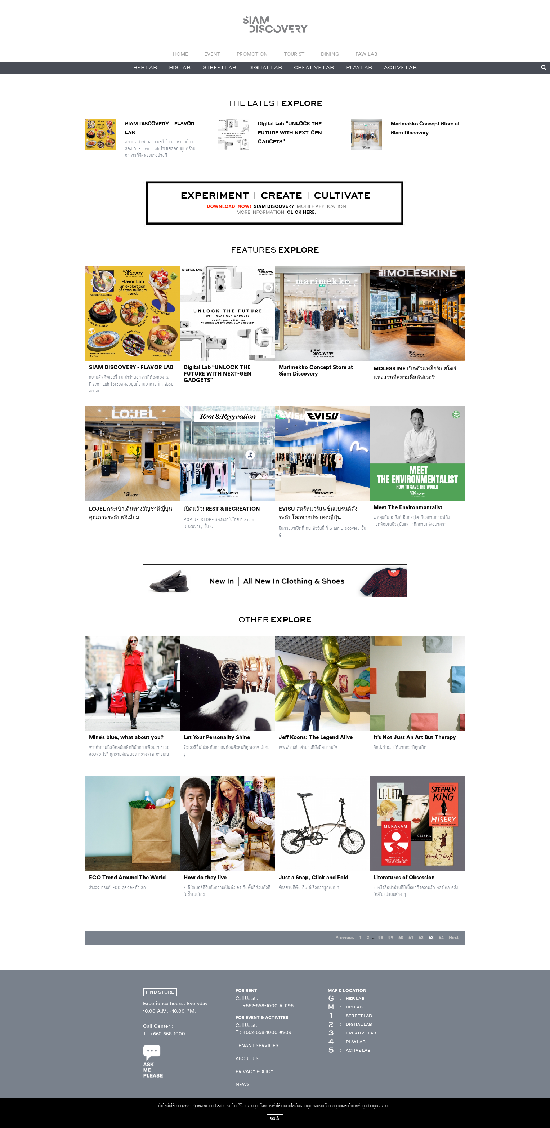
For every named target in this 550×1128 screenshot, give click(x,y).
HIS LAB (180, 68)
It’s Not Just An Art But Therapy (415, 737)
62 (421, 937)
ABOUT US (247, 1058)
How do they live (205, 877)
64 (441, 937)
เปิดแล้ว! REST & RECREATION (222, 509)
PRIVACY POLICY (254, 1071)
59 (390, 937)
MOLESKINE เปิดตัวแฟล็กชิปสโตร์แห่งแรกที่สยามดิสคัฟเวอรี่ (415, 373)
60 (400, 937)
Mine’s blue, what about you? (126, 737)
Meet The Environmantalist (408, 507)
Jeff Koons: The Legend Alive (316, 737)
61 (410, 937)
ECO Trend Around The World (127, 877)
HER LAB (145, 68)
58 (380, 937)
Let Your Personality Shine (217, 737)
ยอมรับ (275, 1118)
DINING (330, 54)
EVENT (212, 54)
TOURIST (294, 54)
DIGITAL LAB (265, 68)
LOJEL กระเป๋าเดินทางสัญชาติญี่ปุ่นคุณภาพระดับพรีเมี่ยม (130, 513)
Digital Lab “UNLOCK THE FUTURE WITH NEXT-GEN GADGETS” (290, 132)
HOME (180, 54)
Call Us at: (246, 1025)
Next (454, 937)
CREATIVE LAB (314, 68)
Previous (344, 937)
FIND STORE (160, 992)
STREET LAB (219, 68)
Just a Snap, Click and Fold (313, 877)
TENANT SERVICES (257, 1045)
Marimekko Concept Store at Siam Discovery (425, 128)
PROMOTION (252, 54)
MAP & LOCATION (347, 991)
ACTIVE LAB (400, 68)
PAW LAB (366, 54)
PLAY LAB (359, 68)
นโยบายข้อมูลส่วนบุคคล (363, 1106)
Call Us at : (247, 998)
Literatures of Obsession (404, 877)
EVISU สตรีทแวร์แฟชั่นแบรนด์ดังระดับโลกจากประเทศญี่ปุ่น (318, 513)
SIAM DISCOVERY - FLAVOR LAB (131, 367)
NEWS (243, 1084)
